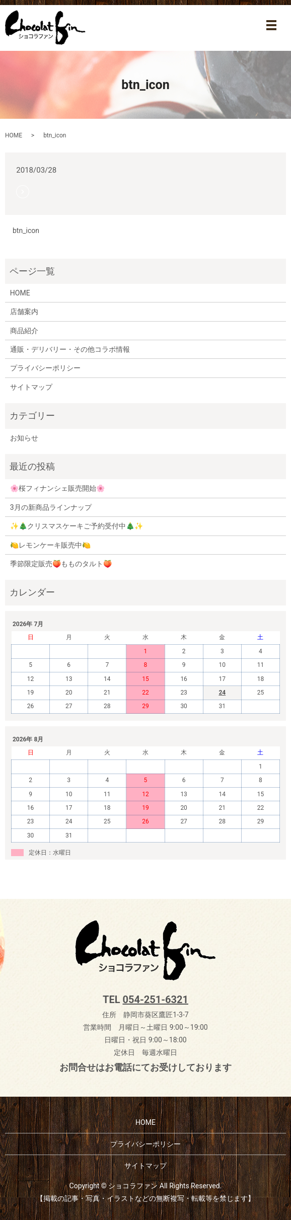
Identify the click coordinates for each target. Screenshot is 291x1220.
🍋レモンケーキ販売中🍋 (50, 545)
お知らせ (24, 438)
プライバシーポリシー (45, 368)
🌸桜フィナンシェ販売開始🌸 (57, 488)
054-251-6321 (155, 1000)
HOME (13, 135)
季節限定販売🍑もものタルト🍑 (61, 564)
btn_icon (26, 230)
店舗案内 (24, 312)
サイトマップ (31, 387)
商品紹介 (24, 331)
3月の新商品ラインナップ (51, 507)
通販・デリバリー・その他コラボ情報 (70, 349)
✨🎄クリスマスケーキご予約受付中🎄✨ (76, 526)
